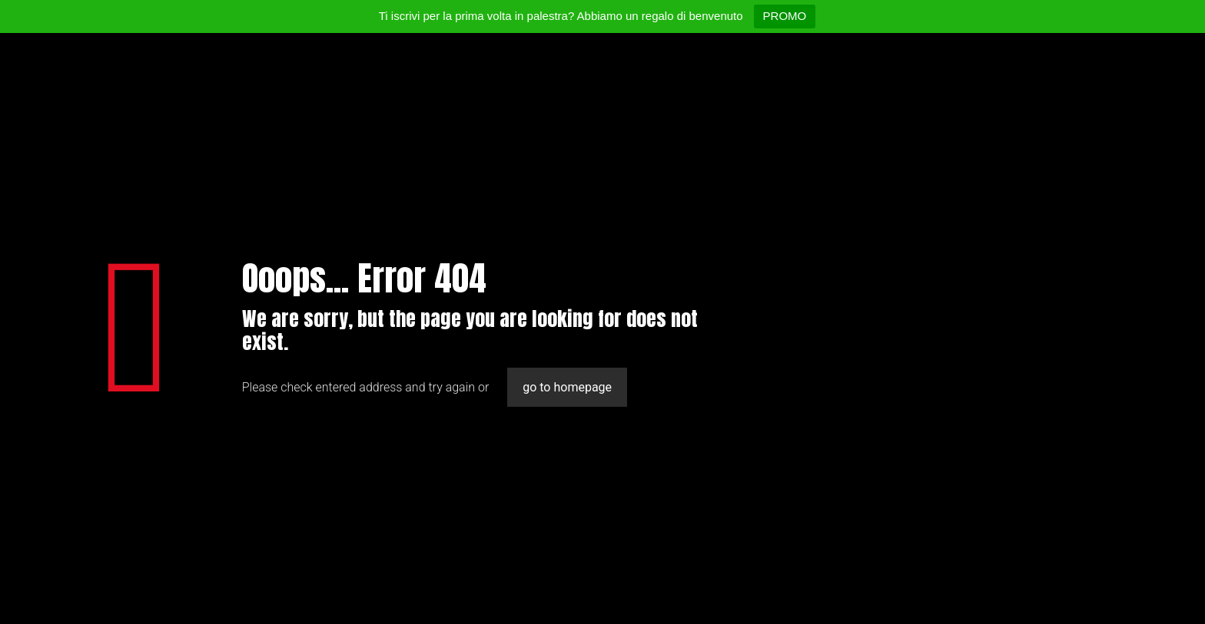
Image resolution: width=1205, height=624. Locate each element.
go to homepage (567, 387)
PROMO (785, 15)
